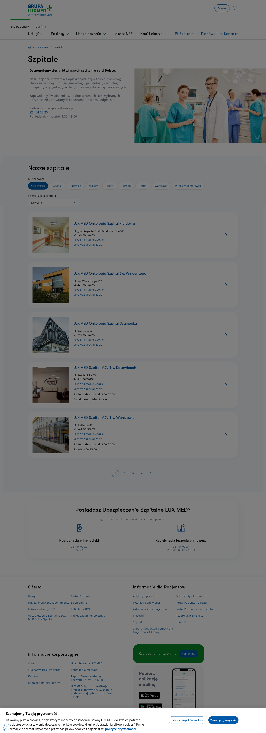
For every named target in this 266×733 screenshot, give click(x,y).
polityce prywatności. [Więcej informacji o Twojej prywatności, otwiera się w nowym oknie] (120, 729)
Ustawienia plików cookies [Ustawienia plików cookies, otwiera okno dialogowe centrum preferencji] (187, 720)
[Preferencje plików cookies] (6, 727)
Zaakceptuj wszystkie (223, 720)
